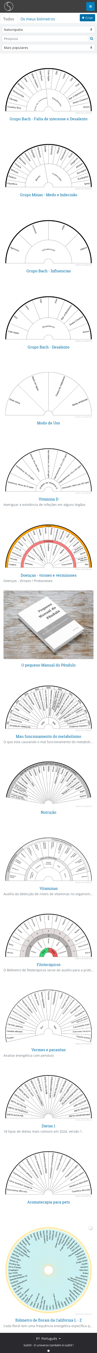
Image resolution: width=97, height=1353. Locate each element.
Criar (87, 18)
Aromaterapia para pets (48, 1201)
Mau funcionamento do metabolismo (48, 736)
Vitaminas (49, 888)
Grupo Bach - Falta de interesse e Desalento (48, 118)
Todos (8, 19)
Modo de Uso (48, 422)
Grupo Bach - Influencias (49, 270)
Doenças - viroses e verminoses (49, 574)
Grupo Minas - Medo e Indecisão (48, 194)
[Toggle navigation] (90, 6)
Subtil (27, 1345)
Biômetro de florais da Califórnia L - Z (48, 1319)
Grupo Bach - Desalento (49, 346)
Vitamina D (48, 498)
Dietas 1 (48, 1125)
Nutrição (48, 812)
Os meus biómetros (37, 19)
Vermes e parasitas (48, 1049)
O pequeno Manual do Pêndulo (48, 664)
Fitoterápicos (48, 964)
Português (47, 1338)
